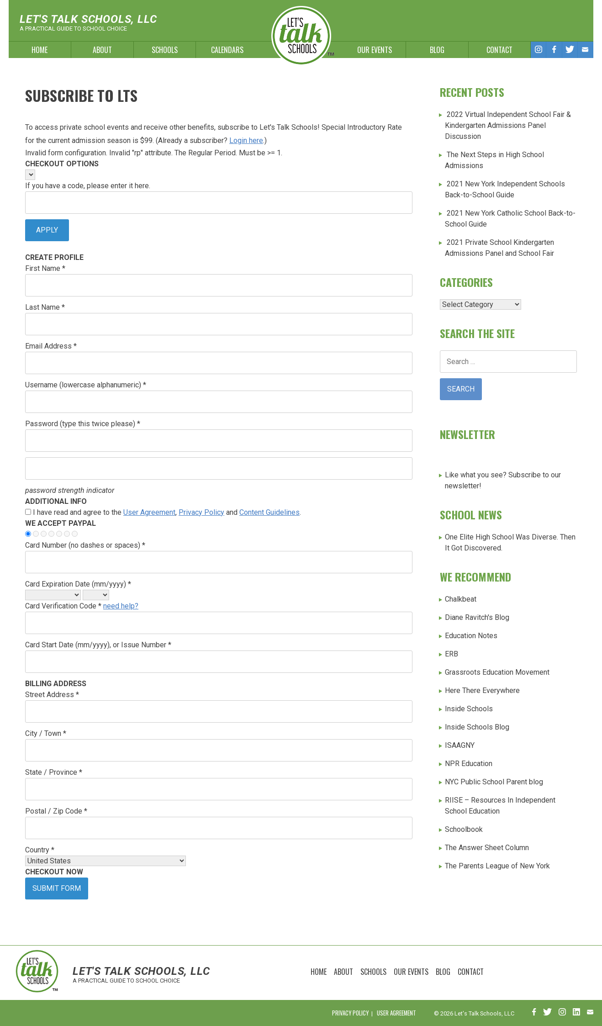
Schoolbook (464, 829)
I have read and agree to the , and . (167, 512)
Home (40, 49)
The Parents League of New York (497, 866)
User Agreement (149, 512)
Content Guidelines (269, 512)
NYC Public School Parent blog (494, 781)
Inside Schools (469, 708)
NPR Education (468, 763)
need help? (120, 606)
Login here (246, 140)
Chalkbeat (460, 599)
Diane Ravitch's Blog (477, 617)
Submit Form (56, 888)
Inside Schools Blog (477, 727)
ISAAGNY (460, 745)
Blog (437, 49)
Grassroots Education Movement (497, 672)
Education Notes (471, 635)
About (102, 49)
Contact (499, 49)
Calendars (227, 49)
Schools (165, 49)
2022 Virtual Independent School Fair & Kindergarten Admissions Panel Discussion (508, 125)
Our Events (374, 49)
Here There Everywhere (482, 690)
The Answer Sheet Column (487, 847)
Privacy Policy (201, 512)
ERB (451, 654)
